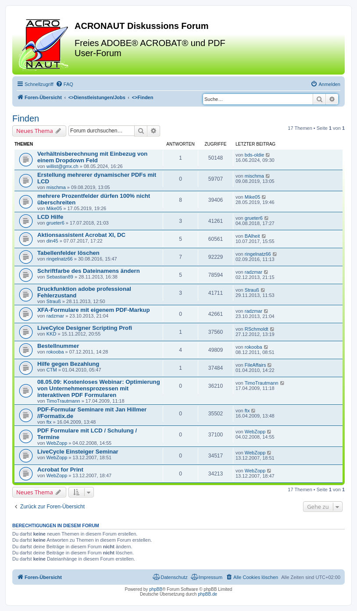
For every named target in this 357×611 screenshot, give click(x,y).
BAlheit (252, 236)
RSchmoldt (256, 329)
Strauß (53, 301)
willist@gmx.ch (62, 166)
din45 (52, 240)
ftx (49, 422)
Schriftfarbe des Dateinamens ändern (88, 271)
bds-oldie (254, 154)
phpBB (155, 589)
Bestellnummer (58, 346)
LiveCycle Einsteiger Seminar (77, 451)
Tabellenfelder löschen (68, 253)
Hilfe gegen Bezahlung (68, 364)
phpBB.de (207, 594)
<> (96, 97)
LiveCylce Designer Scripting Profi (84, 328)
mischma (56, 187)
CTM (51, 369)
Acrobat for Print (60, 469)
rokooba (55, 351)
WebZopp (57, 443)
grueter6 (55, 222)
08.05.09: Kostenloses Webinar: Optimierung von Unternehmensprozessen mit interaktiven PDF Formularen (98, 388)
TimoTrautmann (63, 401)
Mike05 (54, 208)
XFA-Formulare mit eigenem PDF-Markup (93, 310)
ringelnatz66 (59, 258)
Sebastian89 (59, 276)
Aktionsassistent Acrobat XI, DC (81, 235)
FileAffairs (255, 365)
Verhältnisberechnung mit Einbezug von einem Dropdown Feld (92, 157)
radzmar (253, 272)
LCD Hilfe (50, 217)
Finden (25, 118)
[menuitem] (64, 84)
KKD (51, 333)
